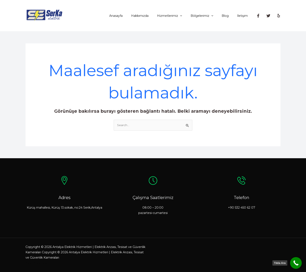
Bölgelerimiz (208, 16)
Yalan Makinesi (36, 263)
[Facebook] (258, 16)
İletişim (243, 16)
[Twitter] (268, 16)
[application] (189, 16)
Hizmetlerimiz (178, 16)
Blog (228, 16)
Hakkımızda (151, 16)
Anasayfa (130, 16)
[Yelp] (278, 16)
